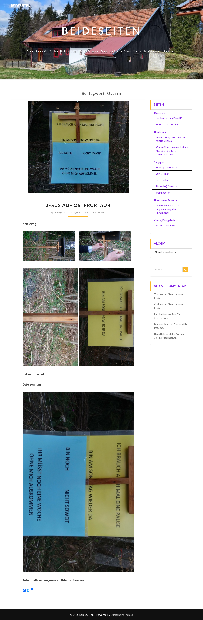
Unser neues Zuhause (165, 200)
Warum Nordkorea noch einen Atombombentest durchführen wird (172, 151)
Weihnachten (163, 192)
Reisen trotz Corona (167, 124)
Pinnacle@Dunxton (166, 186)
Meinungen (160, 112)
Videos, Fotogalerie (164, 220)
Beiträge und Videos (166, 167)
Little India (162, 180)
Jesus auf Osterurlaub (78, 205)
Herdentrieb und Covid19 (169, 118)
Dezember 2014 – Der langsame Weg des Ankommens (167, 209)
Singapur (159, 162)
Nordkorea (160, 132)
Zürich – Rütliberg (165, 225)
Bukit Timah (162, 173)
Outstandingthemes (122, 614)
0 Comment (98, 212)
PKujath (60, 212)
